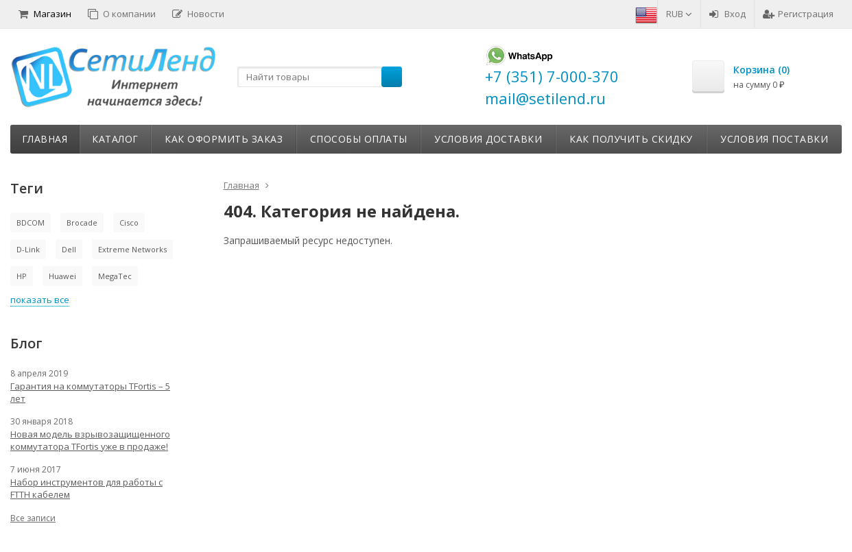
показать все (39, 299)
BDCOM (30, 222)
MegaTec (115, 276)
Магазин (45, 14)
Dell (69, 249)
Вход (727, 14)
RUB (679, 14)
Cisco (129, 222)
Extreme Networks (132, 249)
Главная (45, 138)
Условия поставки (774, 138)
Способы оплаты (358, 138)
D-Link (28, 249)
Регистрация (798, 14)
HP (21, 276)
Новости (198, 14)
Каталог (115, 138)
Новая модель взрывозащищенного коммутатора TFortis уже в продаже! (90, 440)
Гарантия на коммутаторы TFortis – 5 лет (90, 392)
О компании (122, 14)
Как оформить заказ (224, 138)
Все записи (33, 518)
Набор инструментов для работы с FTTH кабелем (86, 488)
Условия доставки (488, 138)
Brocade (82, 222)
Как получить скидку (631, 138)
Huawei (62, 276)
